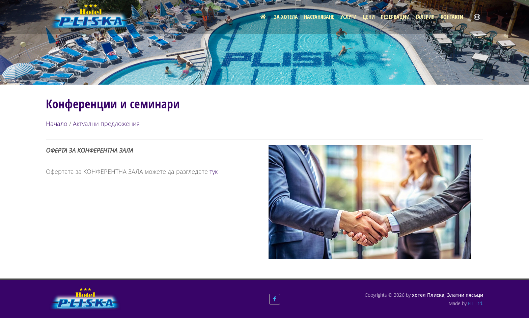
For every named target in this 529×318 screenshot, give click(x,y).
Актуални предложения (106, 124)
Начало (56, 124)
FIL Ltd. (475, 303)
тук (214, 171)
